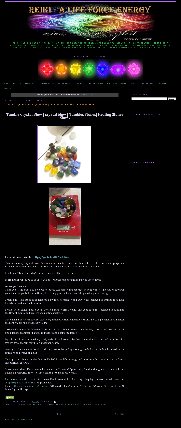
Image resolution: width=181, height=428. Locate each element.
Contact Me (7, 89)
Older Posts (119, 414)
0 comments (46, 402)
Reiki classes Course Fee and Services (55, 83)
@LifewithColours (24, 386)
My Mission (30, 83)
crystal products (36, 404)
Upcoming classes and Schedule (89, 83)
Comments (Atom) (24, 419)
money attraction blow (73, 404)
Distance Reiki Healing (116, 83)
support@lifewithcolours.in (20, 382)
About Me (17, 83)
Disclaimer (162, 83)
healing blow (53, 404)
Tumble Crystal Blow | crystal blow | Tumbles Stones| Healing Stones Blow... (50, 104)
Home (5, 83)
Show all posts (87, 94)
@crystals (43, 386)
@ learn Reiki (113, 386)
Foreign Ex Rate (146, 83)
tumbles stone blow (96, 404)
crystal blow (19, 404)
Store (133, 83)
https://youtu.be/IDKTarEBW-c (51, 257)
